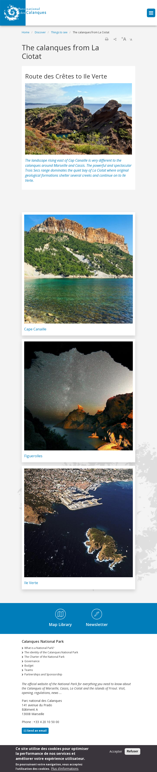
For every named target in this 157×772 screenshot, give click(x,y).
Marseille (61, 165)
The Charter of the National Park (44, 657)
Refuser (132, 753)
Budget (28, 665)
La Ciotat (99, 170)
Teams (28, 670)
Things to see (59, 32)
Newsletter (97, 624)
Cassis (80, 165)
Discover (40, 32)
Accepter (116, 753)
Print (106, 39)
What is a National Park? (39, 648)
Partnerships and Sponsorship (43, 674)
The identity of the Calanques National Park (51, 652)
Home (25, 32)
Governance (32, 661)
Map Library (60, 624)
